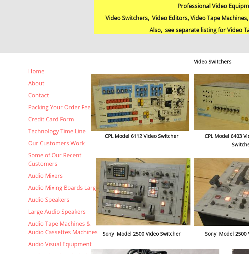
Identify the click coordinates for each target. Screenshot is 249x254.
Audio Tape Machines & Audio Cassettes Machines (63, 228)
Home (36, 71)
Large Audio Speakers (57, 212)
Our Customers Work (56, 143)
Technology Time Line (57, 131)
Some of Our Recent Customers (54, 159)
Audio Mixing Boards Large (63, 188)
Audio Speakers (48, 200)
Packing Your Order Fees (60, 107)
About (36, 83)
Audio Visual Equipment (60, 244)
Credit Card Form (51, 119)
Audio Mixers (45, 176)
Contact (38, 95)
